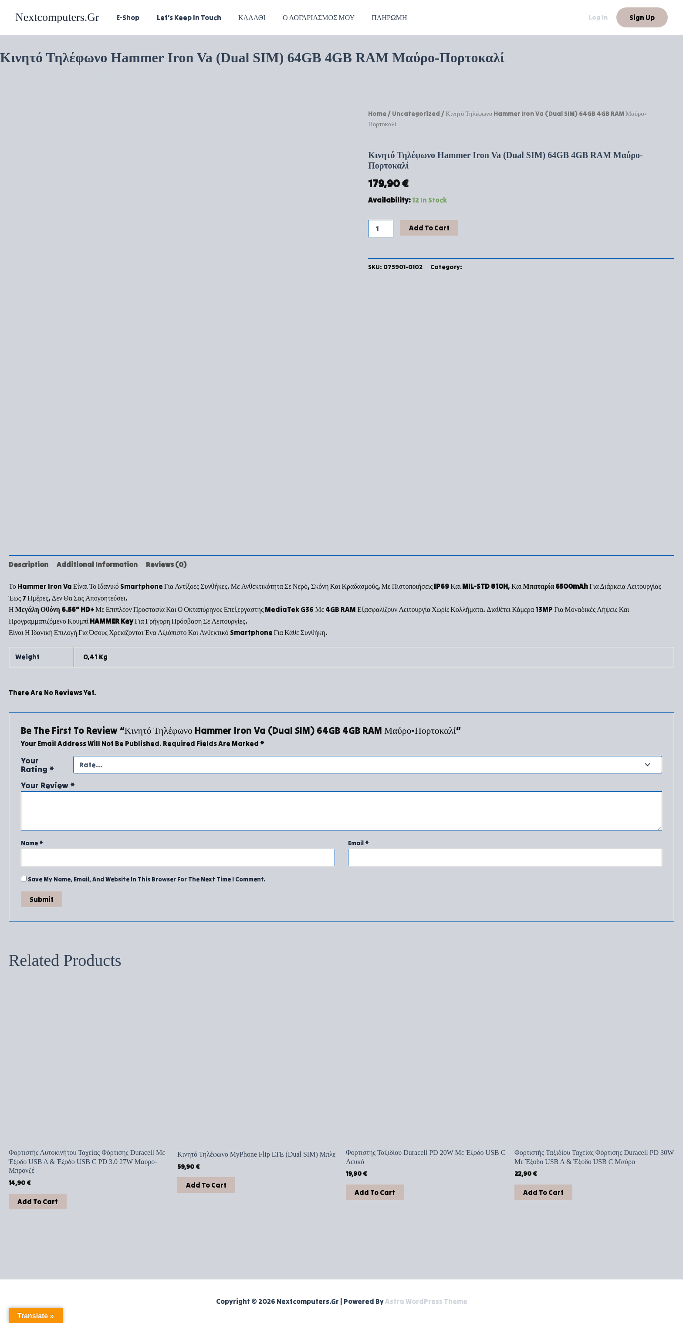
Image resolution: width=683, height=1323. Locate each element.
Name (32, 840)
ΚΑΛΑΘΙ (244, 17)
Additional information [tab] (97, 561)
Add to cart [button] (37, 1198)
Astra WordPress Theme (426, 1301)
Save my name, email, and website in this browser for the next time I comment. (147, 876)
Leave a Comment (30, 75)
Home (377, 113)
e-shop (126, 17)
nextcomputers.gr (57, 17)
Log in (598, 17)
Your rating (37, 761)
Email (358, 840)
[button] (642, 17)
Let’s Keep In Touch (184, 17)
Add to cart (429, 227)
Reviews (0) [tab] (166, 561)
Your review (48, 781)
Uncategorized (416, 113)
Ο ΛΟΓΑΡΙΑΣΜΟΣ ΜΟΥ (307, 17)
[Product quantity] (380, 228)
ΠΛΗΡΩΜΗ (374, 17)
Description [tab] (28, 561)
